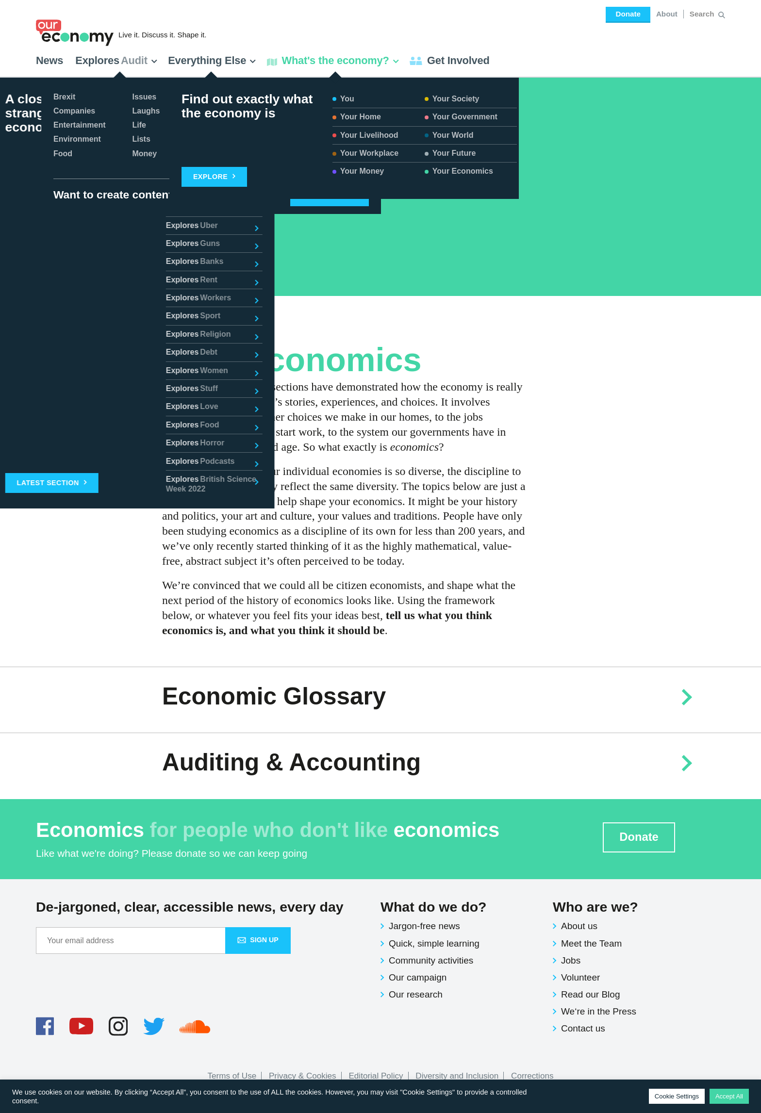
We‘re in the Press (598, 1011)
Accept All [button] (729, 1096)
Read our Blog (590, 994)
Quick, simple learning (434, 943)
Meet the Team (591, 943)
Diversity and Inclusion (456, 1075)
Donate (627, 14)
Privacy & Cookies (302, 1075)
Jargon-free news (424, 926)
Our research (416, 994)
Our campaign (418, 977)
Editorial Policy (375, 1075)
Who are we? (595, 907)
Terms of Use (232, 1075)
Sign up (258, 940)
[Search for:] (703, 14)
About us (579, 926)
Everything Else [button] (212, 60)
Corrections (532, 1075)
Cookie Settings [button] (677, 1096)
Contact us (583, 1028)
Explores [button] (116, 60)
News (49, 60)
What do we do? (433, 907)
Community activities (431, 960)
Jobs (570, 960)
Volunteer (580, 977)
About (667, 14)
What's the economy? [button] (333, 60)
